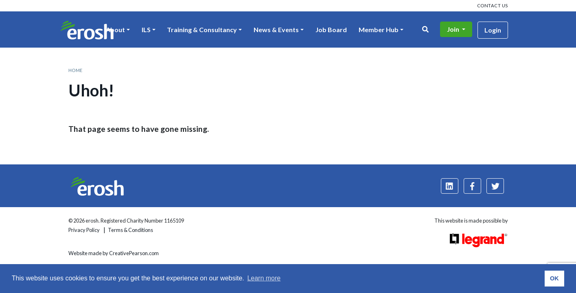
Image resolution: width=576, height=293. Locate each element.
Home (75, 70)
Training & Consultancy (202, 29)
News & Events (276, 29)
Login (492, 30)
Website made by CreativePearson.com (113, 253)
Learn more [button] (263, 278)
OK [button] (554, 278)
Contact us (492, 5)
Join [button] (453, 29)
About (115, 29)
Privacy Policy (84, 230)
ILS (146, 29)
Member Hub (379, 29)
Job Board (331, 29)
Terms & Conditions (130, 230)
